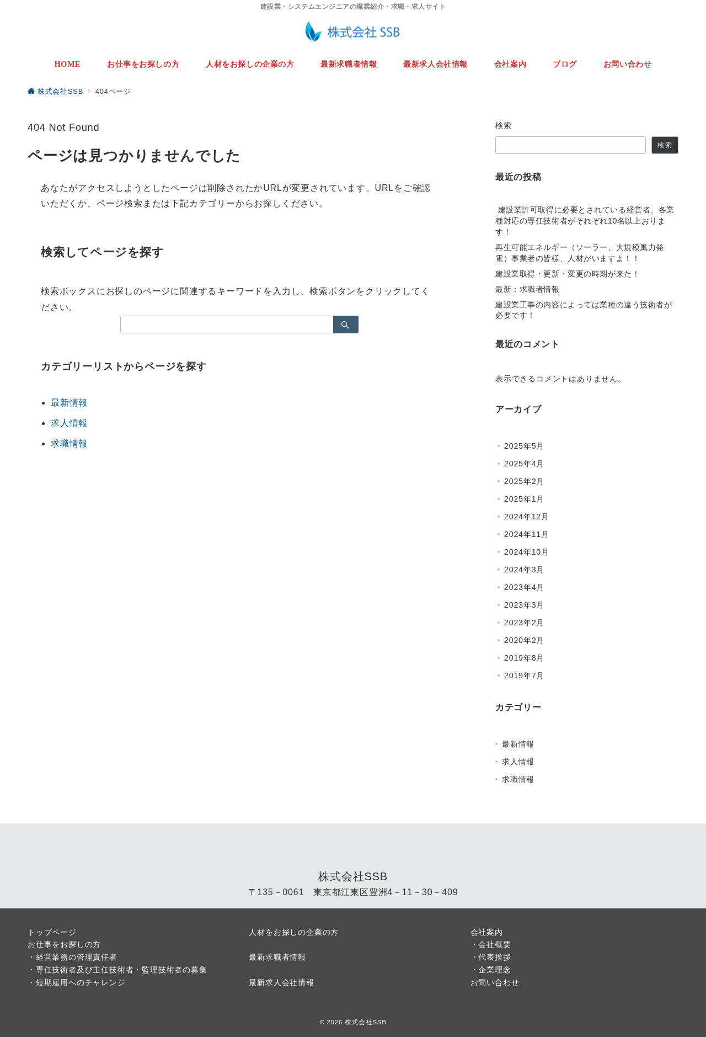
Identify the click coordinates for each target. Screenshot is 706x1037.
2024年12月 (526, 516)
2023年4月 (524, 587)
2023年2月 (524, 622)
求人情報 (69, 423)
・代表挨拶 (490, 957)
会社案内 (486, 932)
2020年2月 (524, 640)
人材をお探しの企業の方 (294, 932)
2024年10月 (526, 551)
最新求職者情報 (277, 957)
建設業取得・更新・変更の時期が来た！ (567, 273)
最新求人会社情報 (281, 982)
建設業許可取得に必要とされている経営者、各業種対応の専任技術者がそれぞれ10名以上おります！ (585, 220)
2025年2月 (524, 481)
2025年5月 (524, 446)
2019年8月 (524, 657)
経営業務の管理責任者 (76, 957)
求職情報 (69, 443)
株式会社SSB (366, 1021)
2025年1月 (524, 498)
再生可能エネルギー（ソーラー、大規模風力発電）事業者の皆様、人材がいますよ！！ (579, 253)
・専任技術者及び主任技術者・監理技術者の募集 (117, 969)
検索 (503, 125)
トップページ (52, 932)
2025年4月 (524, 463)
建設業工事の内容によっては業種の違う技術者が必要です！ (583, 310)
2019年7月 (524, 675)
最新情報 (69, 402)
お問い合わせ (495, 982)
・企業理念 (490, 969)
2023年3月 (524, 604)
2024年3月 (524, 569)
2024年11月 (526, 534)
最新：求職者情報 (527, 289)
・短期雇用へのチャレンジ (77, 982)
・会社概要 (490, 944)
